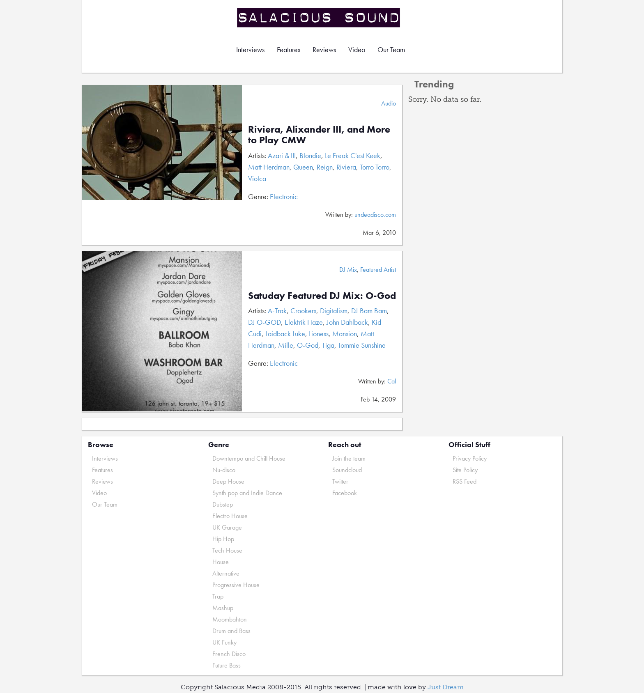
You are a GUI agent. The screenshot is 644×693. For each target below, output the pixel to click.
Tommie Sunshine (362, 345)
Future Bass (226, 665)
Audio (388, 103)
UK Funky (224, 642)
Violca (257, 178)
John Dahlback (347, 322)
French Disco (229, 653)
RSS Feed (464, 481)
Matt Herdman (269, 167)
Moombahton (229, 619)
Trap (217, 596)
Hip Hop (223, 539)
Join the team (349, 458)
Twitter (340, 481)
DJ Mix (348, 269)
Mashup (222, 608)
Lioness (319, 333)
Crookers (303, 310)
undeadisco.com (375, 214)
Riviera (346, 167)
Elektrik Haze (304, 322)
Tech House (227, 550)
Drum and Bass (231, 630)
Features (288, 49)
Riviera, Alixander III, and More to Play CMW (319, 134)
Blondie (310, 155)
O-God (307, 345)
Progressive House (236, 585)
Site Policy (465, 470)
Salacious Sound (319, 17)
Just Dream (446, 687)
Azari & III (282, 155)
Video (356, 49)
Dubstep (222, 504)
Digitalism (333, 310)
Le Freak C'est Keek (352, 155)
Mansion (344, 333)
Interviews (250, 49)
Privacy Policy (470, 458)
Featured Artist (378, 269)
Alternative (225, 573)
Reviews (324, 49)
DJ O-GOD (264, 322)
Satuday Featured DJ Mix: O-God (322, 295)
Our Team (391, 49)
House (220, 562)
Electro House (230, 516)
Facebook (344, 493)
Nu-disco (223, 470)
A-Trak (277, 310)
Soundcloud (347, 470)
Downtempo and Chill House (248, 458)
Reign (325, 167)
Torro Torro (374, 167)
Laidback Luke (285, 333)
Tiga (328, 345)
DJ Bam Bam (369, 310)
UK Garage (227, 527)
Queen (303, 167)
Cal (391, 381)
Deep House (228, 481)
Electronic (284, 196)
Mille (285, 345)
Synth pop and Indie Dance (247, 493)
